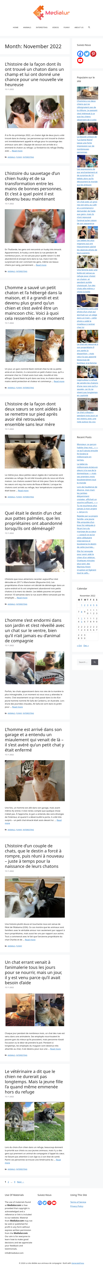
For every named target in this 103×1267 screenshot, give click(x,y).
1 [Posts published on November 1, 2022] (81, 605)
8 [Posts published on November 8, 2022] (81, 611)
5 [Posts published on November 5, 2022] (93, 605)
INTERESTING (42, 27)
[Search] (94, 662)
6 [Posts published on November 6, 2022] (96, 605)
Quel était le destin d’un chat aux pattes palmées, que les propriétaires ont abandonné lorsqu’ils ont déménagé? (33, 520)
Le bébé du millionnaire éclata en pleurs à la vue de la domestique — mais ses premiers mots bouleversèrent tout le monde (87, 473)
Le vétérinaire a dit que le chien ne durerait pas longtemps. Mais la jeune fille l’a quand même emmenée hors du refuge (34, 1081)
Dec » (86, 645)
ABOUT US (79, 27)
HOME (15, 27)
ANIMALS (27, 27)
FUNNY (67, 27)
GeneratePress (77, 1263)
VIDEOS (55, 27)
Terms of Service (78, 1202)
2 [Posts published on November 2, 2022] (84, 605)
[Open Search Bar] (89, 27)
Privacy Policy (76, 1206)
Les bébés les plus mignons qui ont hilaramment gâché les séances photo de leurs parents (87, 246)
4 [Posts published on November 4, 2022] (90, 605)
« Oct (79, 645)
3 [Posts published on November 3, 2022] (87, 605)
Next (20, 1181)
